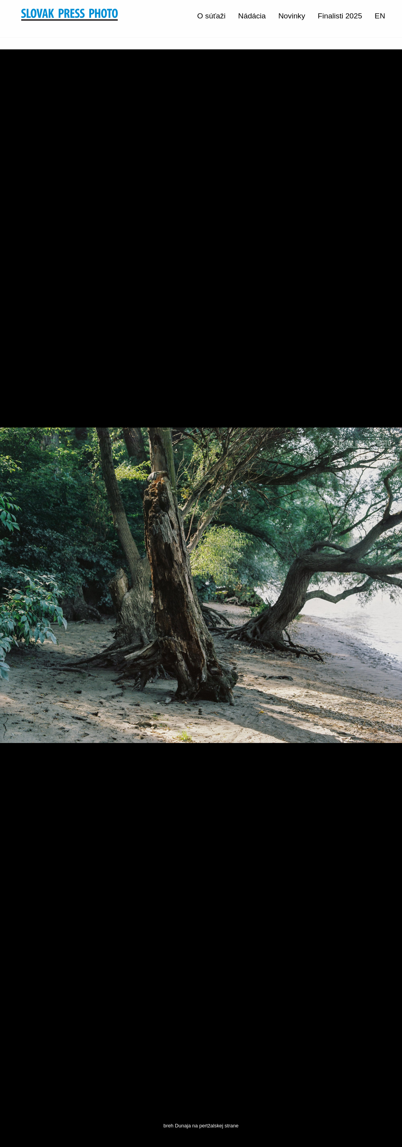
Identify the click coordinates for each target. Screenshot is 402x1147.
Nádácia (252, 16)
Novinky (291, 16)
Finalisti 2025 (340, 16)
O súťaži (211, 16)
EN (380, 16)
